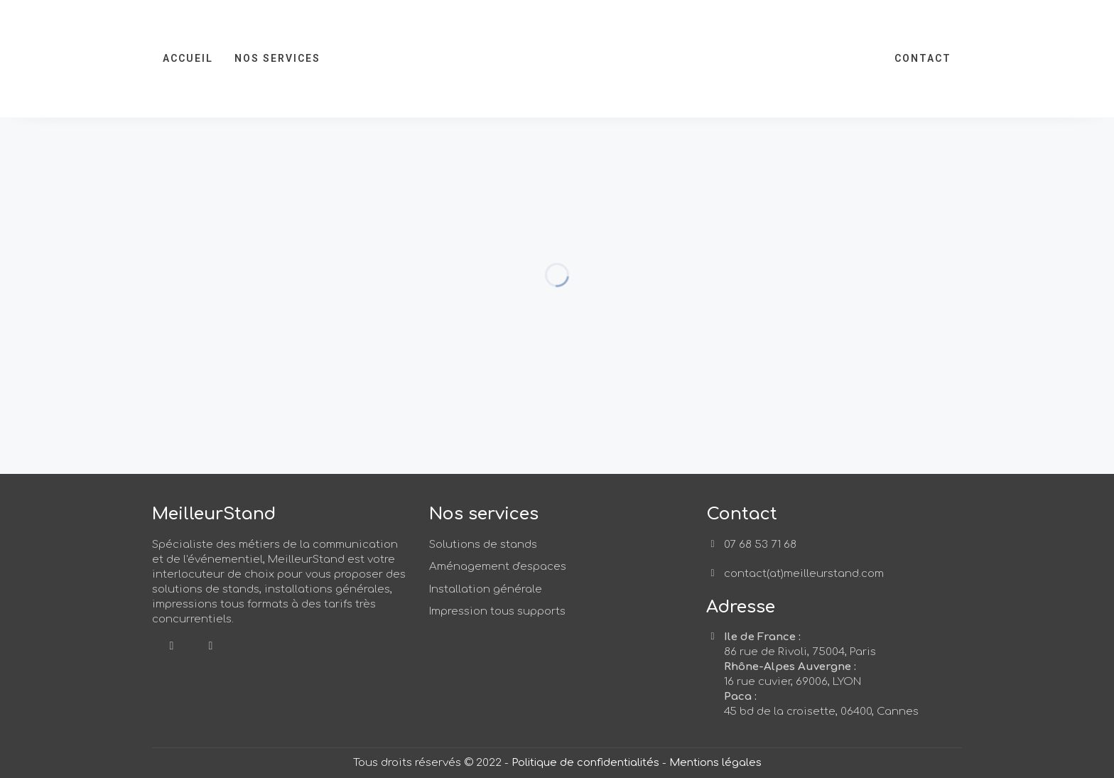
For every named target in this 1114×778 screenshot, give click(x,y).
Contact (922, 58)
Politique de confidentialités (585, 763)
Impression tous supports (497, 611)
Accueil (188, 58)
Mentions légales (715, 763)
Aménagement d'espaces (497, 567)
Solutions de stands (483, 545)
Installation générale (485, 589)
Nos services (277, 58)
